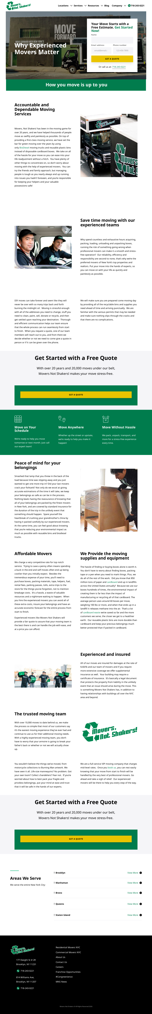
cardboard (112, 582)
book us (112, 767)
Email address (97, 45)
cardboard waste (91, 612)
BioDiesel (24, 147)
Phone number (120, 45)
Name (94, 35)
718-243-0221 (119, 66)
